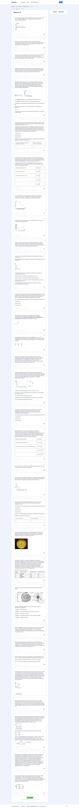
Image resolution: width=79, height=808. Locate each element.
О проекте (23, 2)
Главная (13, 6)
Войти (61, 2)
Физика (20, 6)
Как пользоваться (34, 2)
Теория (30, 9)
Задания (14, 9)
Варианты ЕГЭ (25, 6)
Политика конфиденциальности (32, 806)
